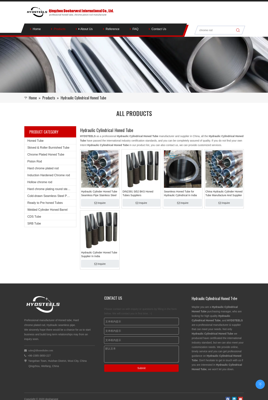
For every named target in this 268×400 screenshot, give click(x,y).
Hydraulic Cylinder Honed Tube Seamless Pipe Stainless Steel (99, 193)
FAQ (135, 29)
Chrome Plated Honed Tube (45, 154)
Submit (141, 368)
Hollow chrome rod (39, 182)
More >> (237, 300)
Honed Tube (35, 140)
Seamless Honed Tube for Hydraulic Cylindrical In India (180, 193)
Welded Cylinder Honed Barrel (47, 209)
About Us (85, 29)
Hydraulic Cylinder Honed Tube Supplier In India (99, 254)
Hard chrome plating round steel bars (51, 189)
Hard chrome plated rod (43, 168)
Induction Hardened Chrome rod (48, 175)
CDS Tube (34, 216)
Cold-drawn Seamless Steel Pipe (49, 195)
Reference (112, 29)
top (260, 384)
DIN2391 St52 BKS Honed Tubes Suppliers (138, 193)
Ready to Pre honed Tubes (45, 202)
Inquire (100, 202)
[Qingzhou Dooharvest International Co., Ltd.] (134, 65)
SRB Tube (34, 223)
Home (37, 29)
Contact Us (158, 29)
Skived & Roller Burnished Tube (48, 147)
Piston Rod (34, 161)
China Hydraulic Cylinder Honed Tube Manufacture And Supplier (224, 193)
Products (60, 29)
